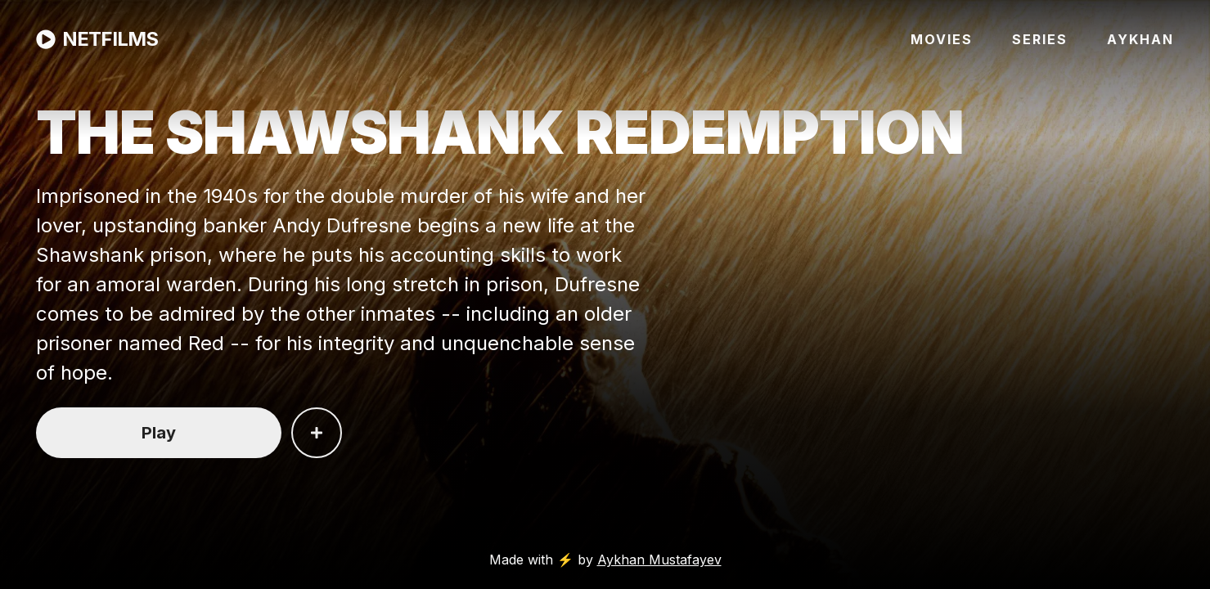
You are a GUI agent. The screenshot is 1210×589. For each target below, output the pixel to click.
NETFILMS (97, 39)
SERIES (1040, 39)
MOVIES (942, 39)
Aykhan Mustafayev (659, 559)
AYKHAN (1140, 39)
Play (159, 433)
